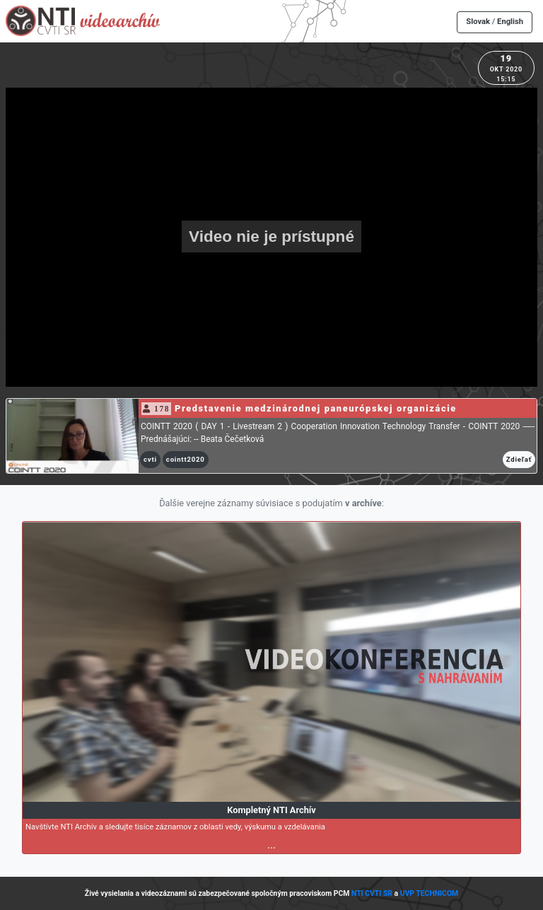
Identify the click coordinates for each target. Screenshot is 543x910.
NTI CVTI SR (371, 893)
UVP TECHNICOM (429, 893)
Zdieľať (519, 459)
